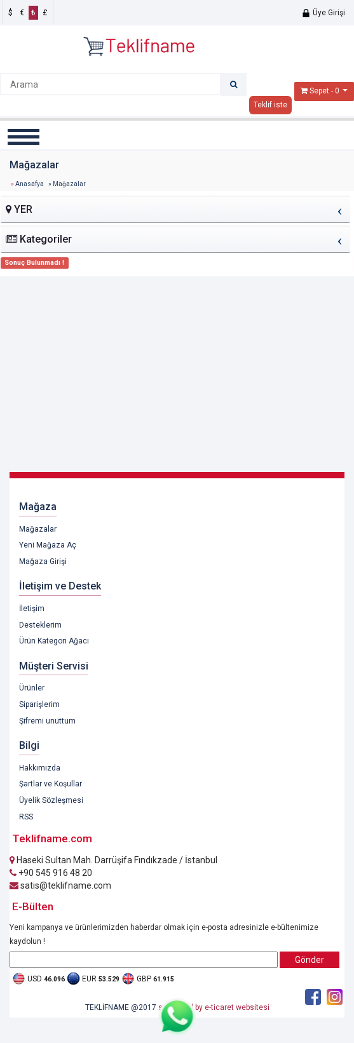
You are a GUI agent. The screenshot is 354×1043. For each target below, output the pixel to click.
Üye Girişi (323, 12)
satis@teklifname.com (60, 885)
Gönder (309, 960)
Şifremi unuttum (47, 721)
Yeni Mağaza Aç (47, 545)
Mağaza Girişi (43, 561)
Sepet (319, 90)
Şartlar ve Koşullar (50, 783)
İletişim (31, 608)
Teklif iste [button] (270, 104)
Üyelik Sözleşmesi (51, 800)
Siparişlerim (39, 704)
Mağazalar (38, 529)
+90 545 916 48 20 (51, 873)
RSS (26, 816)
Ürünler (31, 687)
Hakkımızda (39, 768)
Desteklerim (40, 625)
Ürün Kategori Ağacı (54, 640)
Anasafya (29, 183)
